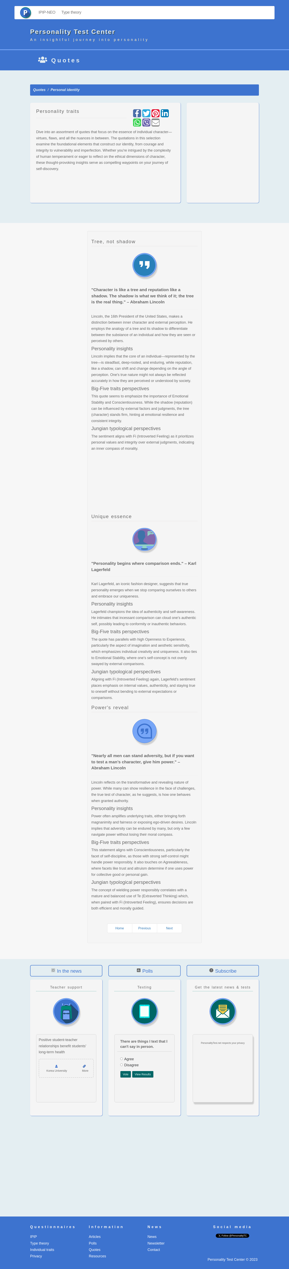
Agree (127, 1059)
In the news (69, 971)
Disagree (129, 1065)
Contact (154, 1250)
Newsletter (156, 1243)
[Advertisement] (223, 153)
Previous (144, 928)
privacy (241, 1043)
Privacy (36, 1256)
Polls (147, 971)
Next (169, 928)
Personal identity (65, 90)
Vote (125, 1074)
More (85, 1070)
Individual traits (42, 1250)
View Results (143, 1074)
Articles (95, 1237)
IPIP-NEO (47, 12)
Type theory (71, 12)
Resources (97, 1256)
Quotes (39, 90)
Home (119, 928)
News (152, 1237)
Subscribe (226, 971)
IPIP (33, 1237)
